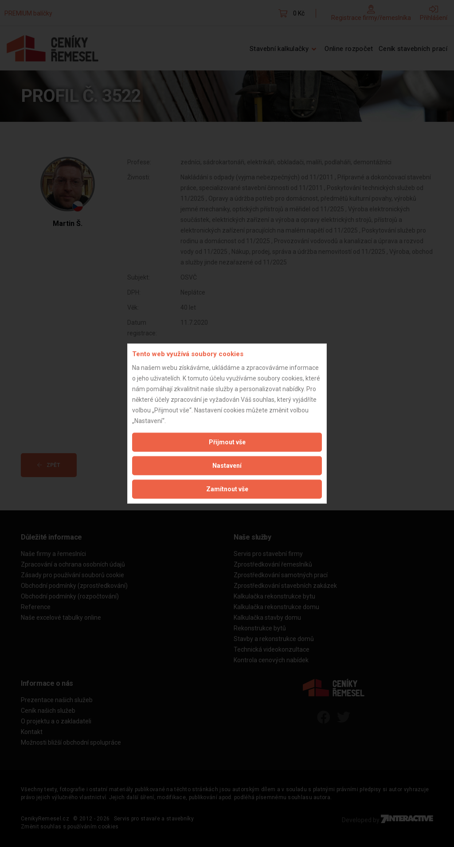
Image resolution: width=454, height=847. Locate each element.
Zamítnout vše (227, 488)
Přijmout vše (227, 441)
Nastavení (227, 465)
